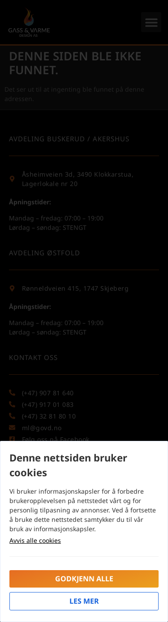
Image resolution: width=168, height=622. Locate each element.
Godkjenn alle (84, 579)
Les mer (84, 601)
